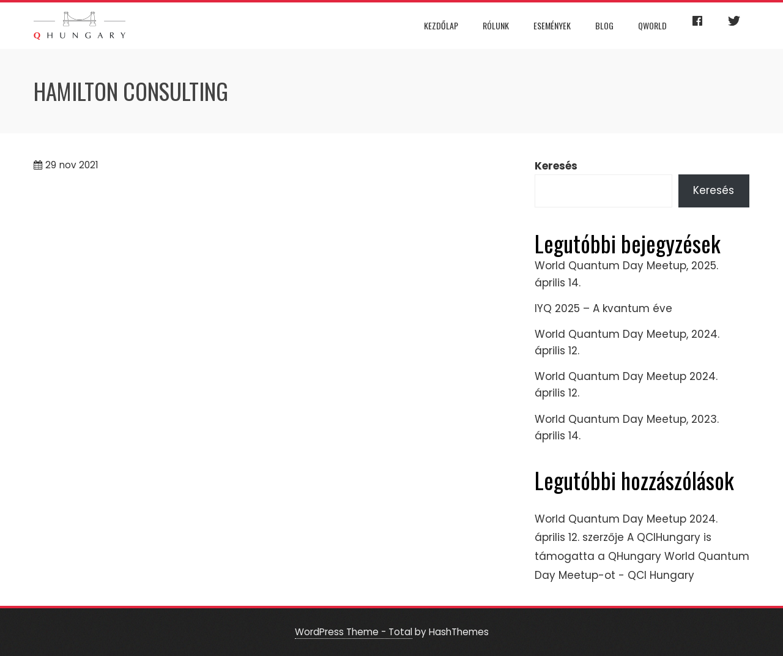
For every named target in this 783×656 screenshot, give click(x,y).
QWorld (652, 25)
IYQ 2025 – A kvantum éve (603, 308)
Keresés (556, 165)
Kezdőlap (441, 25)
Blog (604, 25)
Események (552, 25)
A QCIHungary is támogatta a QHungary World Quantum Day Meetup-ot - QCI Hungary (642, 556)
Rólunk (496, 25)
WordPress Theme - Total (353, 631)
